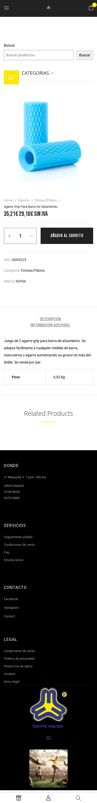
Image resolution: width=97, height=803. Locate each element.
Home (8, 200)
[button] (91, 8)
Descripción (50, 319)
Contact (9, 616)
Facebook (11, 599)
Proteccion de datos (18, 666)
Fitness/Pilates (46, 200)
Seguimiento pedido (18, 537)
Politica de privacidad (19, 658)
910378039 (12, 492)
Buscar (9, 45)
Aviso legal (11, 681)
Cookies (10, 674)
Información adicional (50, 325)
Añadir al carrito (67, 235)
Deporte (23, 200)
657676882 (12, 498)
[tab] (50, 319)
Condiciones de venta (19, 545)
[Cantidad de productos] (20, 235)
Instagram (11, 608)
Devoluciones (13, 560)
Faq (6, 552)
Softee (21, 281)
